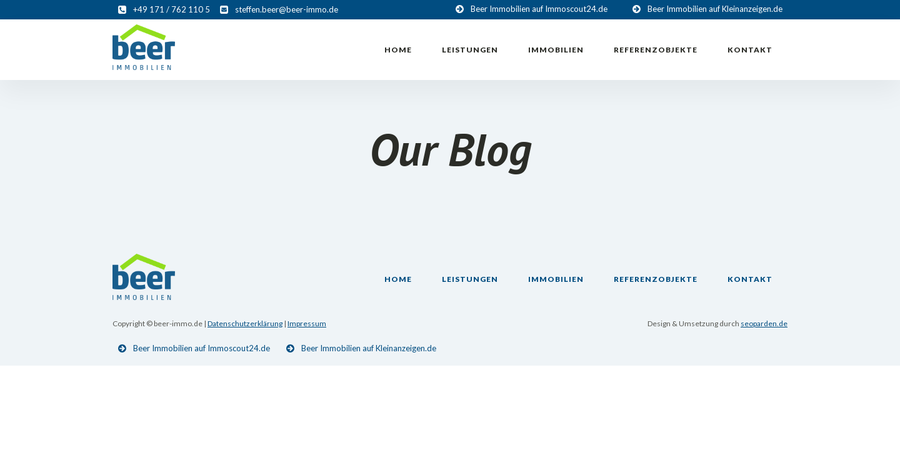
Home (398, 49)
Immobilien (556, 49)
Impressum (307, 323)
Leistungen (470, 49)
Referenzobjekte (656, 49)
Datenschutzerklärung (245, 323)
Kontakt (750, 49)
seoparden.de (764, 323)
